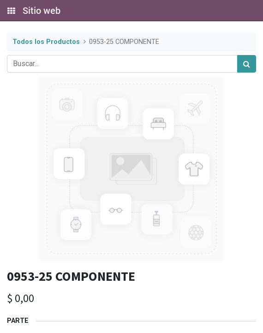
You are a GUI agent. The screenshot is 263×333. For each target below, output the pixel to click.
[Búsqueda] (246, 64)
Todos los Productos (46, 42)
